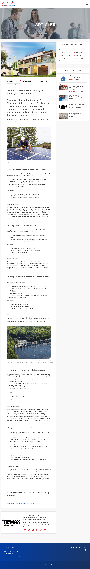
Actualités (63, 58)
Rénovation (78, 58)
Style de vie (78, 61)
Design (62, 61)
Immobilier (78, 52)
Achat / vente (64, 55)
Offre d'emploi (79, 55)
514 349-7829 (11, 555)
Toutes (62, 50)
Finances (77, 50)
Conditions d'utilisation (81, 563)
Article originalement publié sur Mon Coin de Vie (21, 503)
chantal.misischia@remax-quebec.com (20, 556)
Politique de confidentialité (65, 563)
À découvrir (12, 81)
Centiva (49, 566)
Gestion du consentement (45, 564)
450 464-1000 (10, 553)
